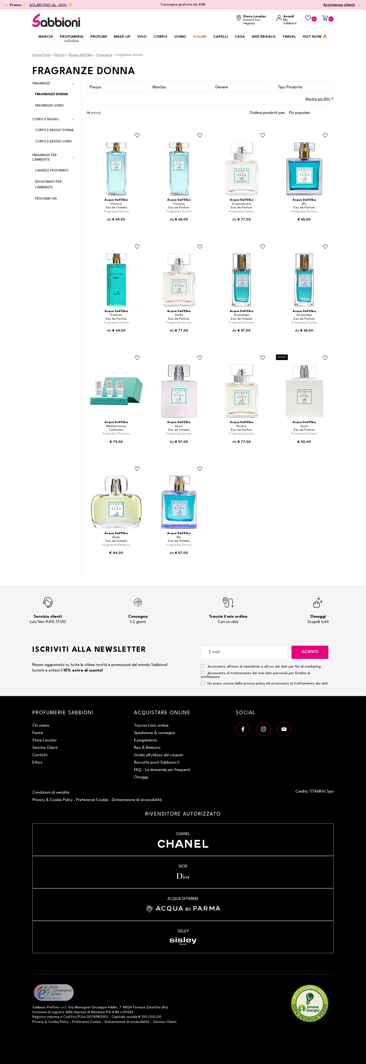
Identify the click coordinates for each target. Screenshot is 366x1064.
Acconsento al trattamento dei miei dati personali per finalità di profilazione (255, 675)
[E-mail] (244, 652)
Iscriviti (309, 652)
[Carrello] (328, 18)
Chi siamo (40, 726)
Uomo (180, 37)
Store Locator (44, 740)
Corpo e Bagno (45, 119)
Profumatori (46, 198)
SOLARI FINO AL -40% (48, 5)
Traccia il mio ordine (151, 726)
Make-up (122, 37)
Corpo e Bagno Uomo (53, 141)
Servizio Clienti (45, 748)
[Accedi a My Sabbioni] (288, 20)
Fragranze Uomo (49, 105)
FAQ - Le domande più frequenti (162, 770)
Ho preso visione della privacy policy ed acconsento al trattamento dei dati (267, 683)
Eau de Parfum (178, 207)
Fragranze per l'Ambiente (44, 157)
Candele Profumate (51, 170)
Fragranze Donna (51, 94)
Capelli (220, 37)
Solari (199, 37)
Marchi (45, 37)
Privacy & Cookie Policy (52, 800)
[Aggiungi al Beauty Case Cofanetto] (137, 358)
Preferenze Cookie (92, 800)
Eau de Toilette (116, 207)
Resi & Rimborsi (147, 748)
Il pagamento (145, 740)
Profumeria (71, 39)
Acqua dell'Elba (80, 55)
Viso (142, 37)
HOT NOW (315, 37)
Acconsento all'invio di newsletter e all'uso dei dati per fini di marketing (261, 666)
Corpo (160, 37)
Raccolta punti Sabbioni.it (156, 763)
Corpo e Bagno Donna (54, 130)
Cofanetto (116, 430)
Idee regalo (264, 37)
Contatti (39, 755)
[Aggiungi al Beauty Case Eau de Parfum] (200, 135)
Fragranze (104, 55)
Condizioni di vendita (50, 793)
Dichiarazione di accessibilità (137, 800)
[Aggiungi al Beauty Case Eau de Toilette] (137, 135)
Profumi (98, 37)
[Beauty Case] (311, 18)
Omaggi (141, 777)
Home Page (41, 55)
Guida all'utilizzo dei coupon (158, 755)
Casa (240, 37)
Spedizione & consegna (154, 733)
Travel (289, 37)
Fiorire (37, 733)
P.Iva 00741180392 (93, 1017)
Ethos (37, 763)
